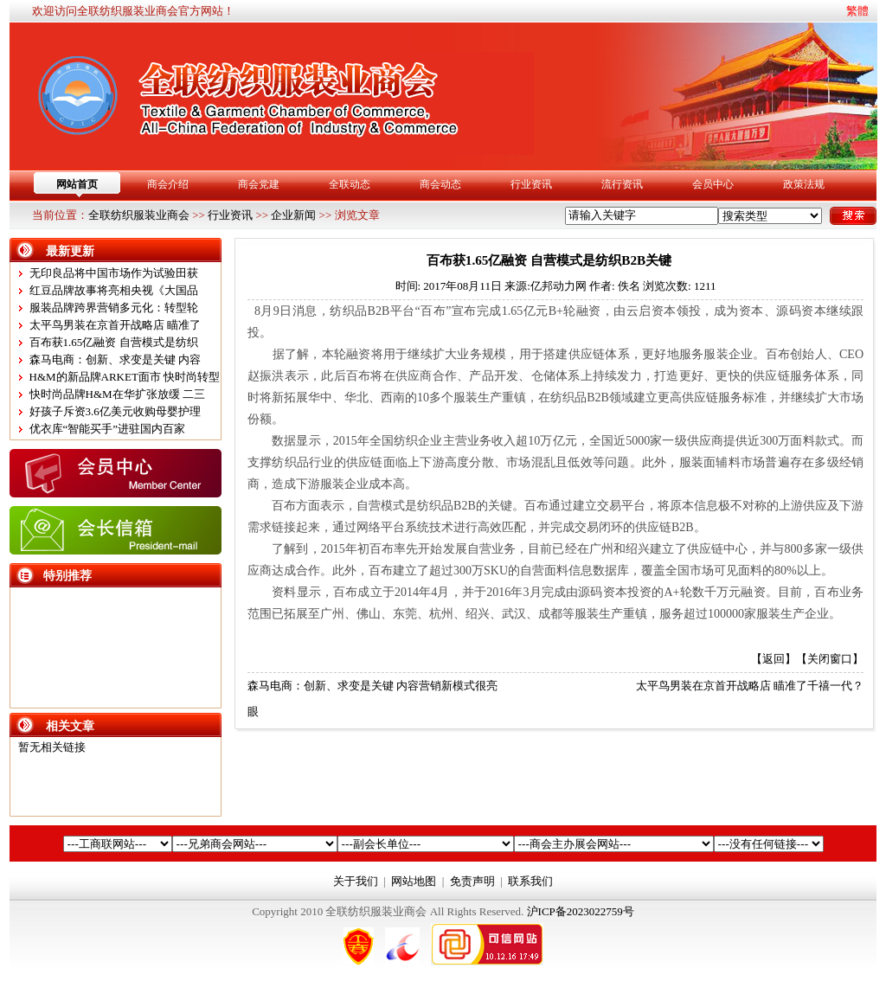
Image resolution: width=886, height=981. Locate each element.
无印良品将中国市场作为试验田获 (113, 272)
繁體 (857, 10)
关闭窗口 (829, 658)
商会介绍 (168, 184)
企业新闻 (293, 214)
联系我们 (530, 881)
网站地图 (413, 881)
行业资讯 (531, 184)
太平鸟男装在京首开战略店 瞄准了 (115, 324)
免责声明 (472, 881)
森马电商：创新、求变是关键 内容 (115, 359)
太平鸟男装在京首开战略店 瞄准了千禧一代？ (750, 685)
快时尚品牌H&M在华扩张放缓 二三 (117, 394)
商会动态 (440, 184)
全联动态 (349, 184)
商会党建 (258, 184)
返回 (773, 658)
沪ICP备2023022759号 (580, 911)
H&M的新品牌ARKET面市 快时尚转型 (125, 376)
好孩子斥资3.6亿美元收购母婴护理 (115, 411)
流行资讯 (622, 184)
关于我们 (355, 881)
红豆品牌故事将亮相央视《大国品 (113, 290)
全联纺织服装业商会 (138, 214)
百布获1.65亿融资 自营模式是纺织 (113, 342)
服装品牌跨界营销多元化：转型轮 (113, 307)
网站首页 (77, 184)
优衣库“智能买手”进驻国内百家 (107, 428)
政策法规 (804, 184)
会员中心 (713, 184)
